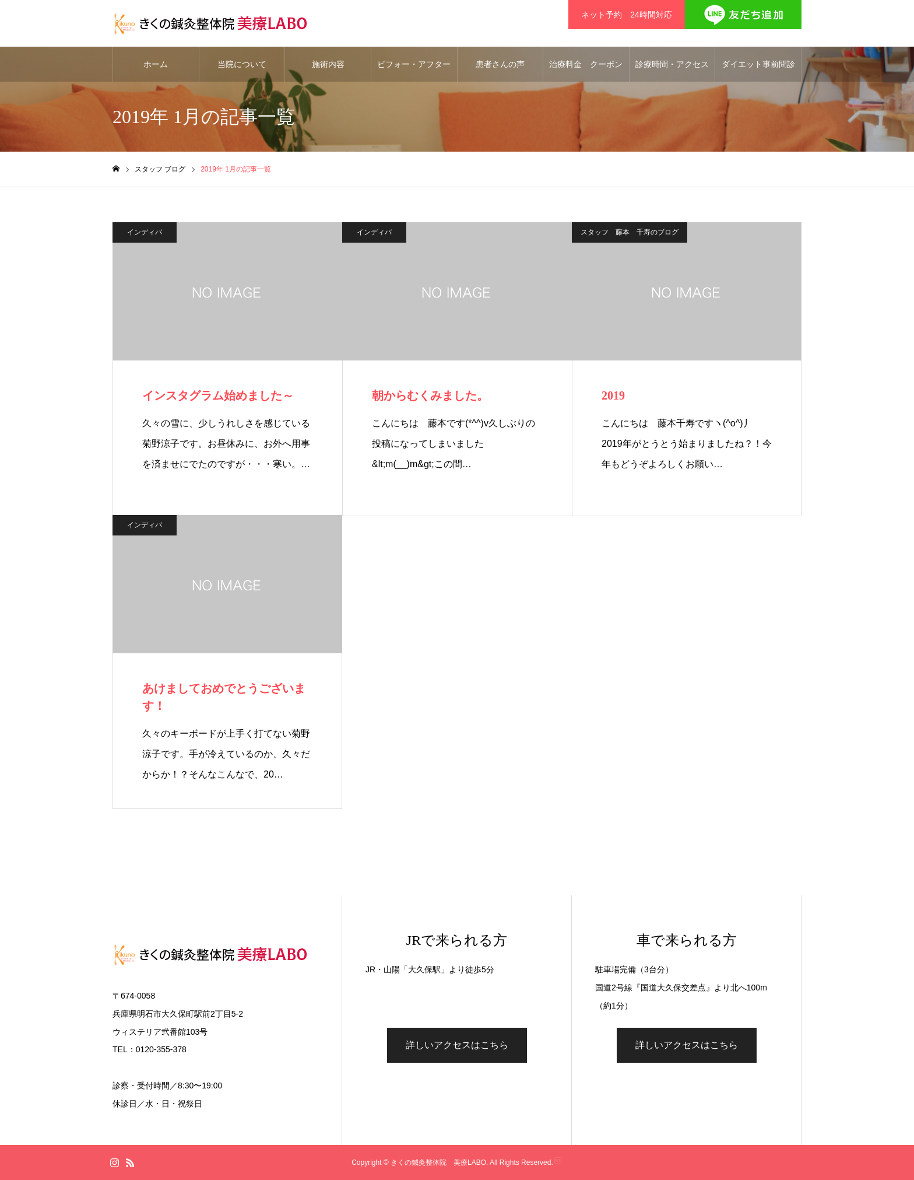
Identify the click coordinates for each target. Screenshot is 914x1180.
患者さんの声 (500, 64)
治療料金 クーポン (586, 64)
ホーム (155, 64)
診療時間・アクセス (672, 64)
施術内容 (328, 64)
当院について (241, 64)
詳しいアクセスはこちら (457, 1045)
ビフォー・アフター (414, 64)
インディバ (144, 232)
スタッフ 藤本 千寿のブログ (630, 232)
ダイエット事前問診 (758, 64)
